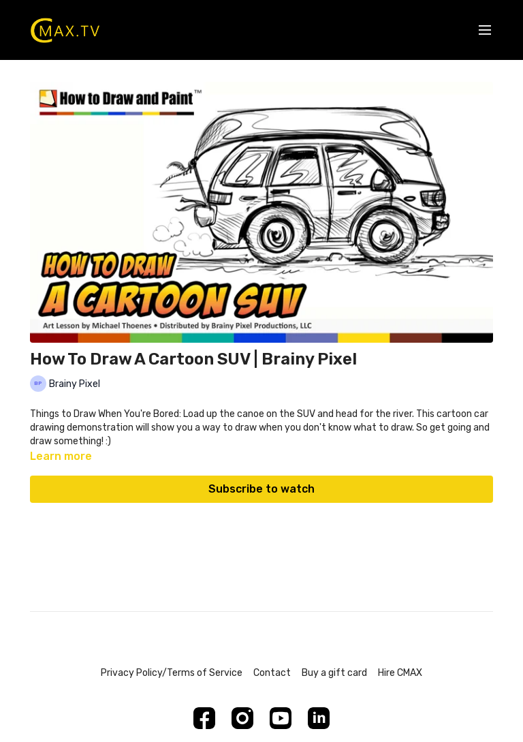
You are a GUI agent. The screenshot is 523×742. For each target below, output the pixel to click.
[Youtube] (280, 718)
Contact (272, 673)
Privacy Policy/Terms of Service (171, 673)
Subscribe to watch (261, 488)
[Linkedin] (319, 718)
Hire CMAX (400, 673)
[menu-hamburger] (485, 30)
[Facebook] (204, 718)
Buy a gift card (334, 673)
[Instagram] (242, 718)
